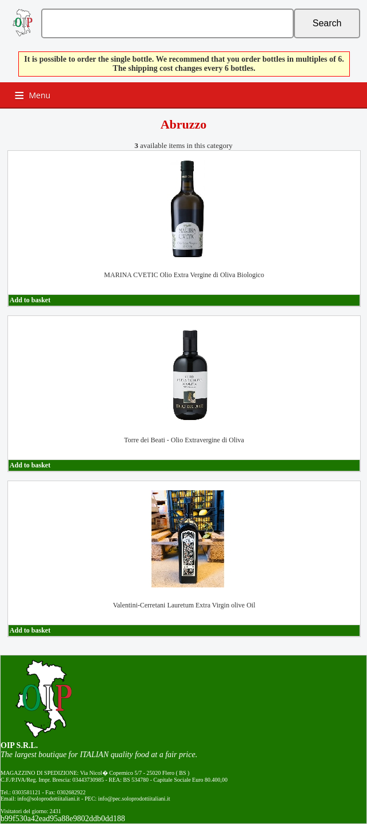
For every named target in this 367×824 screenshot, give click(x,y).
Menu (40, 95)
